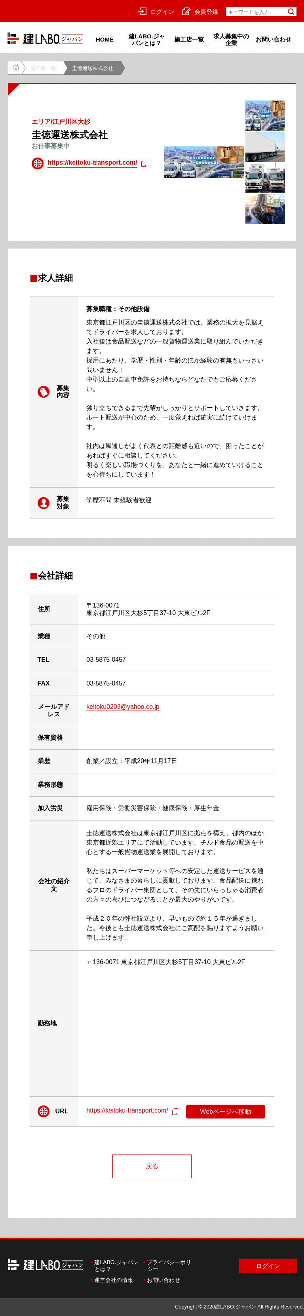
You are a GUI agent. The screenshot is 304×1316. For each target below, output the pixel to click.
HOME (105, 39)
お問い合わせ (273, 39)
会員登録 (200, 11)
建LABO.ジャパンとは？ (147, 39)
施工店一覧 (189, 39)
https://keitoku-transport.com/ (92, 162)
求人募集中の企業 (231, 39)
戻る (152, 1166)
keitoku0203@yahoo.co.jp (122, 706)
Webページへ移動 (225, 1111)
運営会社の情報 (113, 1280)
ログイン (156, 11)
